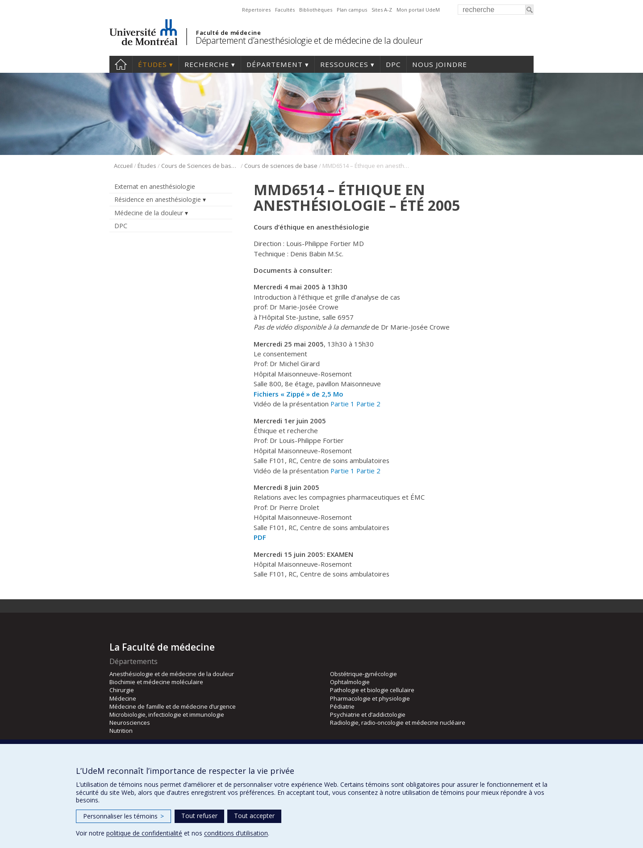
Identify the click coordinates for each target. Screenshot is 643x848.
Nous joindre (439, 64)
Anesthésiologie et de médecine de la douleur (171, 674)
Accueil (121, 64)
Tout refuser (199, 815)
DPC (393, 64)
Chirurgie (121, 690)
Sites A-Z (382, 9)
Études (152, 64)
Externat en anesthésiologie (154, 186)
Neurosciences (129, 723)
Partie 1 (342, 403)
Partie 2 (368, 403)
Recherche (206, 64)
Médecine (122, 698)
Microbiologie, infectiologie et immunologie (166, 714)
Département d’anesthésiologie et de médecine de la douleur (309, 40)
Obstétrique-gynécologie (363, 674)
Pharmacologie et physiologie (370, 698)
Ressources (344, 64)
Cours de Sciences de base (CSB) (200, 166)
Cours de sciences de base (280, 166)
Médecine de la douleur (148, 213)
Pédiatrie (342, 706)
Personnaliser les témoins (123, 816)
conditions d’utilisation (236, 833)
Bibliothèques (315, 9)
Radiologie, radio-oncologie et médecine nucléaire (397, 723)
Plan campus (352, 9)
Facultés (285, 9)
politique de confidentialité (144, 833)
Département (274, 64)
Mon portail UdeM (418, 9)
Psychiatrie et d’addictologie (367, 714)
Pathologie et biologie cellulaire (372, 690)
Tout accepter (254, 815)
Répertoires (256, 9)
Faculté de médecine (228, 33)
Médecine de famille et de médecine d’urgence (172, 706)
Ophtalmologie (350, 682)
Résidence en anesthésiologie (157, 199)
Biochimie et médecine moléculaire (156, 682)
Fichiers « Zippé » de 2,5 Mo (298, 393)
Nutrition (121, 731)
